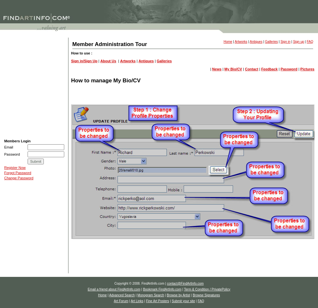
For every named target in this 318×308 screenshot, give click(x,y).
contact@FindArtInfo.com (185, 283)
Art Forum (12, 82)
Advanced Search (18, 50)
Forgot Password (17, 173)
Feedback (269, 69)
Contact (251, 69)
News (217, 69)
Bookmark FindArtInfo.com (162, 289)
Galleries (271, 41)
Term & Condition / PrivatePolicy (207, 289)
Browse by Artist (17, 66)
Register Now (15, 168)
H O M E (11, 42)
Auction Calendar (17, 123)
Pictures (307, 69)
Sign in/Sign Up (84, 61)
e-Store (11, 131)
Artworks (241, 41)
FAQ (8, 115)
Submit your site (17, 107)
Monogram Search (19, 58)
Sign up (298, 41)
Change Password (18, 178)
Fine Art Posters (17, 99)
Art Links (11, 90)
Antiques (256, 41)
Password (289, 69)
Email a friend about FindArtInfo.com (114, 289)
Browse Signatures (19, 74)
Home (228, 41)
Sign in (285, 41)
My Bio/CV (233, 69)
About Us (108, 61)
